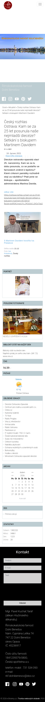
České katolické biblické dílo (16, 436)
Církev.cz (8, 410)
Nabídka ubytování (12, 444)
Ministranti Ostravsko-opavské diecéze (21, 456)
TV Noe (8, 416)
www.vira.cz (8, 356)
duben (22, 472)
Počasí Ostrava (22, 393)
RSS (43, 698)
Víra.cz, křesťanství (12, 421)
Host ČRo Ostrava (14, 156)
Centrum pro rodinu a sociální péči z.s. (20, 407)
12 (32, 485)
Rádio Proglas (10, 419)
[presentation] (22, 591)
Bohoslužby (10, 450)
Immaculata (10, 424)
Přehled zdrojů (11, 514)
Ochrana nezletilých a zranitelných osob (21, 447)
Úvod (4, 107)
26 (32, 491)
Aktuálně (11, 107)
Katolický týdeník (12, 413)
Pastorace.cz (10, 430)
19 (32, 488)
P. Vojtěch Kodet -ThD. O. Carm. (18, 433)
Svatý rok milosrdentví (14, 439)
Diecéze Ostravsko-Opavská (16, 404)
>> (32, 472)
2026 (22, 475)
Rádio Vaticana (11, 427)
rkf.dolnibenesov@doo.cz (20, 675)
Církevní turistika (12, 442)
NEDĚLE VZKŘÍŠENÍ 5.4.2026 (15, 336)
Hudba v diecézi (11, 453)
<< (12, 472)
